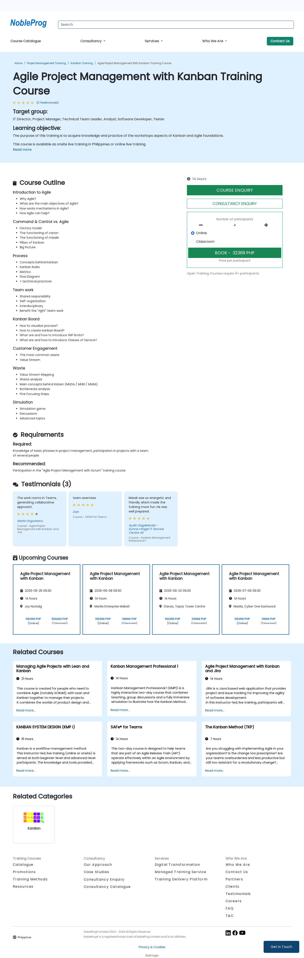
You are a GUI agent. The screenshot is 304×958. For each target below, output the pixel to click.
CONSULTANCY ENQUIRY (234, 203)
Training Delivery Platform (181, 879)
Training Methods (30, 879)
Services (152, 41)
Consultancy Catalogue (107, 886)
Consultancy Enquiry (104, 879)
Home (18, 63)
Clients (233, 886)
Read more (22, 149)
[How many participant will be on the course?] (234, 225)
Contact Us (280, 41)
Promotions (24, 871)
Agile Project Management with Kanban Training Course (134, 63)
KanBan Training (82, 63)
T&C (230, 915)
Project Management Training (46, 63)
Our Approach (98, 864)
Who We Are (213, 41)
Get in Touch (281, 946)
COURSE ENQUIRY (235, 190)
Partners (234, 879)
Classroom (205, 241)
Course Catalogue (25, 41)
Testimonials (238, 893)
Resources (23, 886)
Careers (234, 901)
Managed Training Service (180, 871)
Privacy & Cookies (152, 947)
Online (201, 232)
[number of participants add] (267, 225)
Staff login (152, 955)
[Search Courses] (176, 25)
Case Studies (96, 871)
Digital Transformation (177, 864)
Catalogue (23, 864)
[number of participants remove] (202, 225)
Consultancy (91, 41)
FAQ (230, 908)
